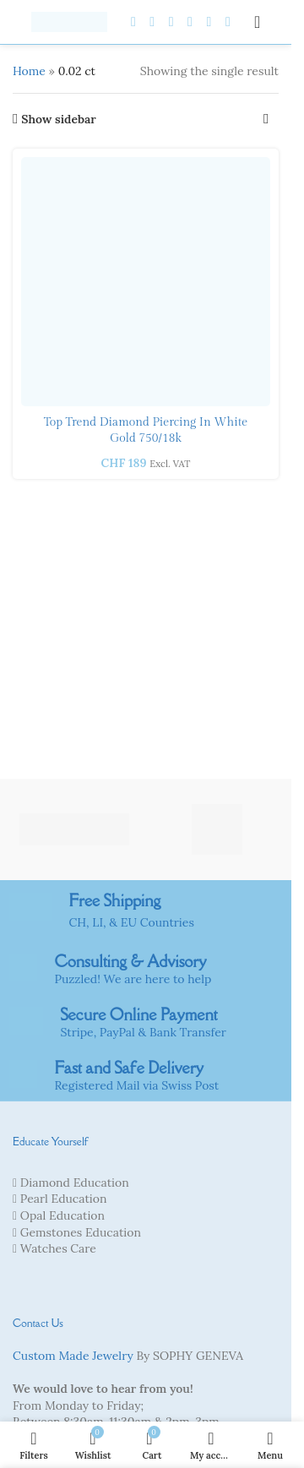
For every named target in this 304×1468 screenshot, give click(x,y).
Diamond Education (74, 1182)
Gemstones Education (80, 1232)
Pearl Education (63, 1198)
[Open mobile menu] (257, 22)
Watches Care (58, 1248)
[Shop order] (266, 119)
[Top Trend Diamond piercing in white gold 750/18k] (145, 281)
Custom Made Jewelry (73, 1355)
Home (29, 71)
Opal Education (62, 1215)
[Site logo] (69, 21)
